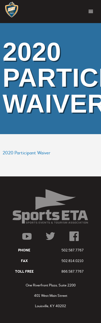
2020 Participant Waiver (27, 153)
